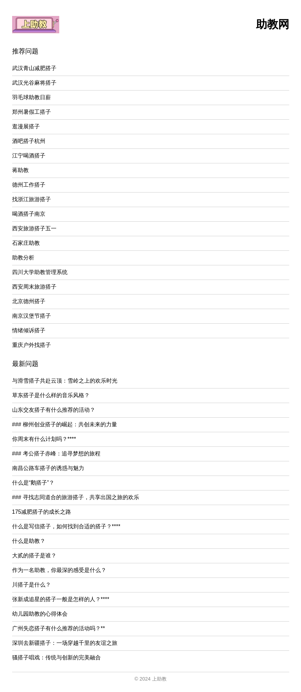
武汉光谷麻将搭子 (34, 83)
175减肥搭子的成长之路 (41, 512)
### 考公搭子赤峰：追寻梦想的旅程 (56, 453)
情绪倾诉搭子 (28, 330)
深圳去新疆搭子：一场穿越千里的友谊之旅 (64, 643)
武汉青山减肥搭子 (34, 68)
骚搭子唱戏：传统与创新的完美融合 (56, 657)
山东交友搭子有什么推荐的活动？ (53, 410)
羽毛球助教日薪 (31, 97)
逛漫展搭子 (26, 126)
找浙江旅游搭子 (31, 199)
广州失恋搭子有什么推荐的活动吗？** (58, 628)
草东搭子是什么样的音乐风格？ (51, 395)
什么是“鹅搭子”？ (33, 483)
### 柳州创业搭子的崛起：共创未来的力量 (64, 424)
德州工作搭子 (28, 185)
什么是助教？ (28, 541)
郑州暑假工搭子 (31, 112)
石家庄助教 (26, 243)
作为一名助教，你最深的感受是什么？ (59, 570)
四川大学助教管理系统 (40, 272)
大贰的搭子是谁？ (34, 555)
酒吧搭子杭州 (28, 141)
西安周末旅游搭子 (34, 287)
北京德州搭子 (28, 301)
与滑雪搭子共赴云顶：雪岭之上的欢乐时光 (64, 381)
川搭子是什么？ (31, 585)
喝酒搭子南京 (28, 214)
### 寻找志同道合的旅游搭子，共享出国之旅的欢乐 (75, 497)
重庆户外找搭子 (31, 345)
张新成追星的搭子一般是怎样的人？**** (60, 599)
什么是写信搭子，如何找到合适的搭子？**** (66, 526)
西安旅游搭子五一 (34, 228)
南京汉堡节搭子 (31, 316)
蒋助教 (20, 170)
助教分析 (23, 257)
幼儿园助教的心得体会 (40, 614)
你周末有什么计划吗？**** (44, 439)
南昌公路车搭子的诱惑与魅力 (48, 468)
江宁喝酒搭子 (28, 156)
